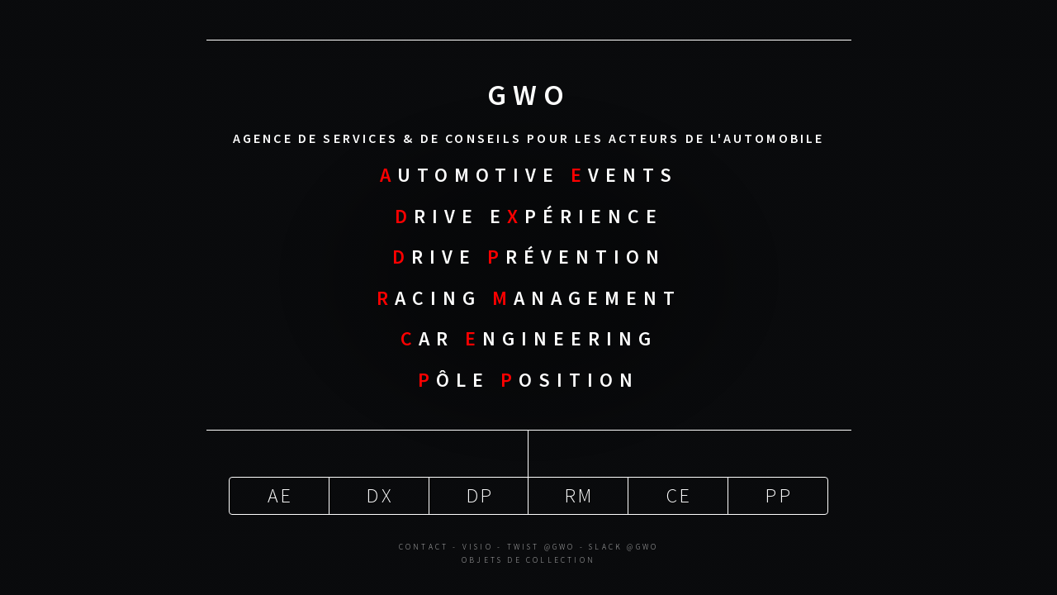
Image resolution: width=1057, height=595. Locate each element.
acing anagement (529, 296)
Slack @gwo (623, 545)
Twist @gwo (541, 545)
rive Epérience (529, 214)
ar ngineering (529, 337)
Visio (477, 545)
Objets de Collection (528, 558)
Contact (423, 545)
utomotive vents (529, 174)
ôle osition (528, 378)
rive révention (529, 256)
